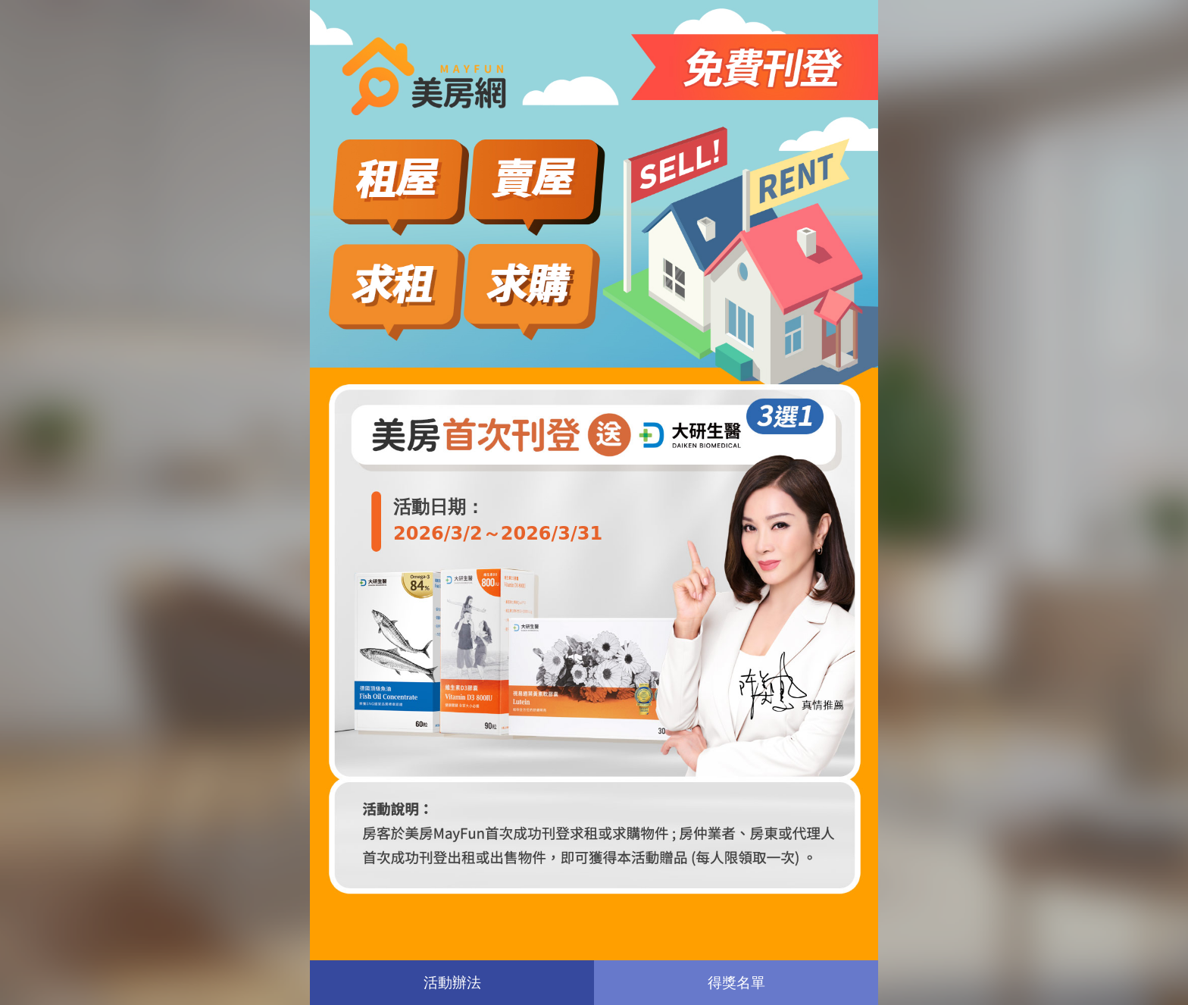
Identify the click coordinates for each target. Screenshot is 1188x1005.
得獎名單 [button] (736, 982)
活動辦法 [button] (452, 982)
